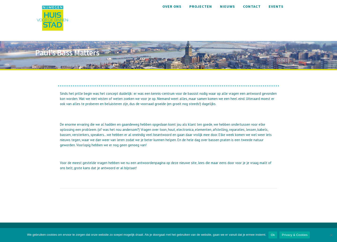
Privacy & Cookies (295, 235)
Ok (273, 235)
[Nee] (331, 235)
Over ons (171, 6)
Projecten (200, 6)
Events (276, 6)
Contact (252, 6)
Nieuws (227, 6)
